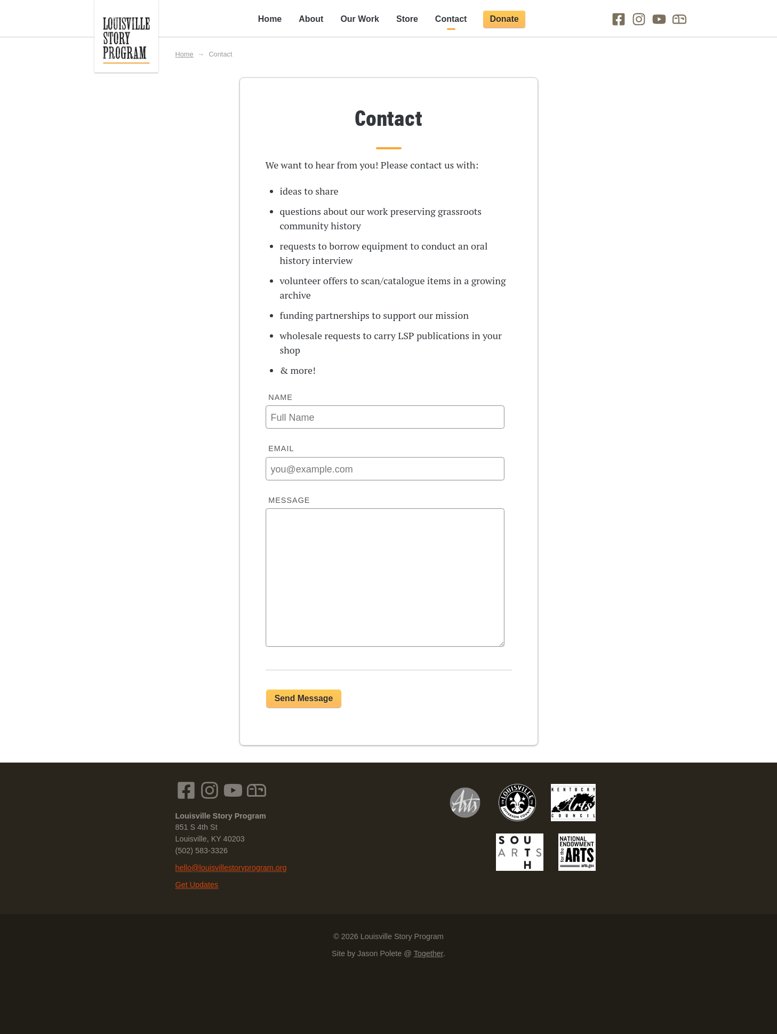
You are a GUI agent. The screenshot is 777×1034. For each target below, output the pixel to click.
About (311, 18)
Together (428, 953)
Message (289, 500)
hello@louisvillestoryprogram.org (231, 867)
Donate (504, 18)
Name (280, 397)
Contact (451, 18)
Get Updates (197, 884)
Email (281, 448)
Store (407, 18)
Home (270, 18)
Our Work (359, 18)
